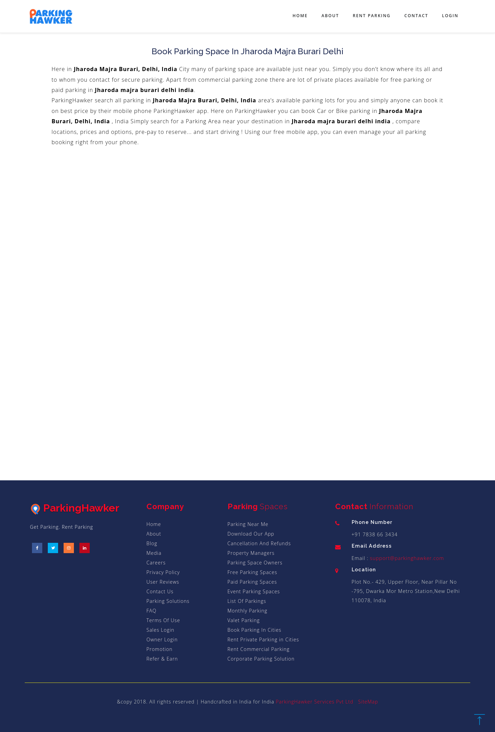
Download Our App (251, 533)
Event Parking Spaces (254, 591)
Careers (156, 562)
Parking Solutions (167, 601)
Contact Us (160, 591)
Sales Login (160, 630)
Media (154, 553)
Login (450, 16)
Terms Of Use (163, 620)
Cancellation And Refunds (259, 543)
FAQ (151, 610)
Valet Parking (244, 620)
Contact (416, 16)
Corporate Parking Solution (261, 658)
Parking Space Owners (255, 562)
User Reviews (162, 582)
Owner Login (162, 639)
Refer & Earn (162, 658)
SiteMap (368, 701)
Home (300, 16)
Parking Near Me (248, 524)
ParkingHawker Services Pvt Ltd (314, 701)
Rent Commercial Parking (259, 649)
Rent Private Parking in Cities (263, 639)
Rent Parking (371, 16)
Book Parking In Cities (255, 630)
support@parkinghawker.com (406, 558)
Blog (151, 543)
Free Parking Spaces (252, 572)
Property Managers (251, 553)
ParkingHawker (74, 508)
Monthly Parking (247, 610)
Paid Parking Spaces (252, 582)
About (330, 16)
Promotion (159, 649)
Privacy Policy (163, 572)
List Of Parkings (247, 601)
